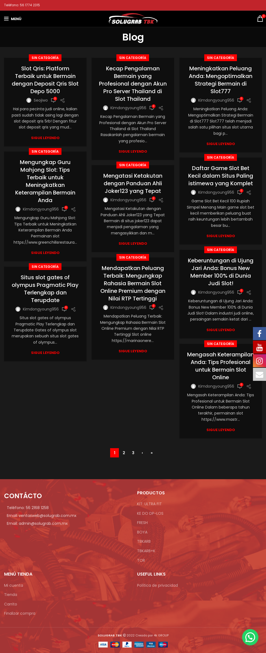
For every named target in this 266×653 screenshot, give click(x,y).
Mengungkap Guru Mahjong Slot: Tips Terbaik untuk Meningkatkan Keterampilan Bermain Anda (45, 181)
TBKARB (144, 541)
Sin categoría (45, 57)
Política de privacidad (157, 585)
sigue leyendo (45, 138)
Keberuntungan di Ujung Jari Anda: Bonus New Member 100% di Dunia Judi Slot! (220, 272)
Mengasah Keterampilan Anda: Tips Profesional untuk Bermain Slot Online (220, 366)
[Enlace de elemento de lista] (66, 508)
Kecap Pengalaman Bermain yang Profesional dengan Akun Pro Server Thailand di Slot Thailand (133, 84)
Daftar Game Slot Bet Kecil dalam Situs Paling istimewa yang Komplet (220, 175)
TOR (141, 560)
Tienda (10, 594)
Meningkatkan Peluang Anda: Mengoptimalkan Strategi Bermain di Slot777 (220, 80)
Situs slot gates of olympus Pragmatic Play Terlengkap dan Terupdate (45, 289)
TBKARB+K (146, 551)
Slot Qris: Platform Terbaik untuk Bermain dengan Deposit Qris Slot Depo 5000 (45, 80)
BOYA (142, 532)
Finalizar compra (19, 613)
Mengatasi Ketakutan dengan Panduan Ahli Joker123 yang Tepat (132, 183)
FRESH (142, 522)
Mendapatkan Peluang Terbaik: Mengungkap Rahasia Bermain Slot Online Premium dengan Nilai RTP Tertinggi (132, 283)
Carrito (10, 604)
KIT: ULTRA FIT (149, 504)
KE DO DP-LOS (150, 513)
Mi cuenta (13, 585)
